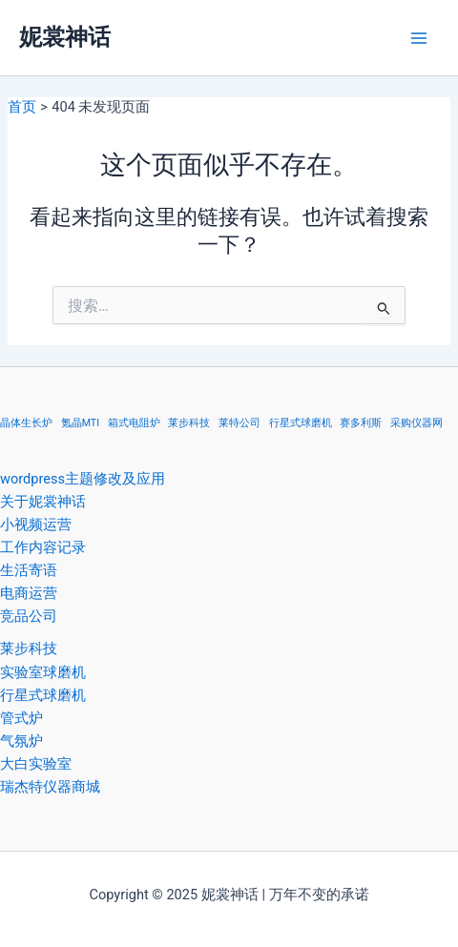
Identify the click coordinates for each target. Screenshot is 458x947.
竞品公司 (28, 616)
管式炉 (21, 718)
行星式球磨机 (43, 695)
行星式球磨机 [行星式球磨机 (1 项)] (300, 423)
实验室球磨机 (43, 672)
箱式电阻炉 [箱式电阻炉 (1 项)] (134, 423)
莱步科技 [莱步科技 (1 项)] (189, 423)
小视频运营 (36, 524)
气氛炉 (21, 741)
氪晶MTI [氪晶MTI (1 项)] (80, 423)
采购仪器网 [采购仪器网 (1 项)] (416, 423)
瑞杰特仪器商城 (50, 786)
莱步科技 (28, 648)
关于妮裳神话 (43, 501)
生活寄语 (28, 570)
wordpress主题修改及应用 (82, 478)
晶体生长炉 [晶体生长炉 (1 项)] (26, 423)
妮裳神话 (65, 37)
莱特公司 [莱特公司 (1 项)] (239, 423)
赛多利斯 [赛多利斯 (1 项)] (361, 423)
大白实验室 (36, 763)
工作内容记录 (43, 547)
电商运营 (28, 593)
